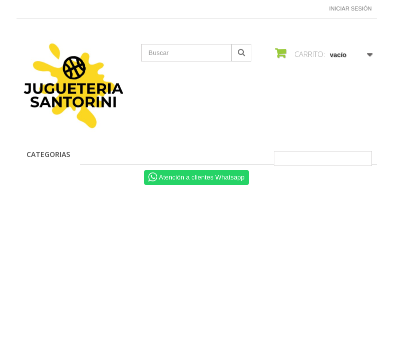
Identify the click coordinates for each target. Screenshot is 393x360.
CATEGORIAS (48, 154)
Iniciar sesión (350, 9)
